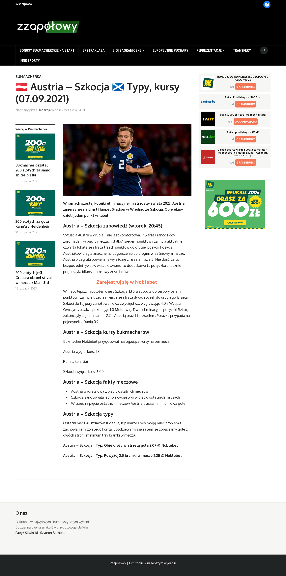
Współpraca (23, 4)
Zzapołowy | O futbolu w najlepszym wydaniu (143, 563)
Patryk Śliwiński (26, 533)
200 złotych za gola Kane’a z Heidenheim (33, 223)
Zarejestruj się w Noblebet (127, 282)
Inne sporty (30, 60)
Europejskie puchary (170, 50)
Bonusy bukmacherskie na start (47, 50)
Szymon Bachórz (52, 533)
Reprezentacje (209, 50)
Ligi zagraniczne (127, 50)
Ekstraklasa (94, 50)
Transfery (242, 50)
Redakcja (44, 110)
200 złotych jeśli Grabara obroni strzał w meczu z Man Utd (33, 277)
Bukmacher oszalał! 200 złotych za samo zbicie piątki (32, 170)
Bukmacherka (28, 76)
